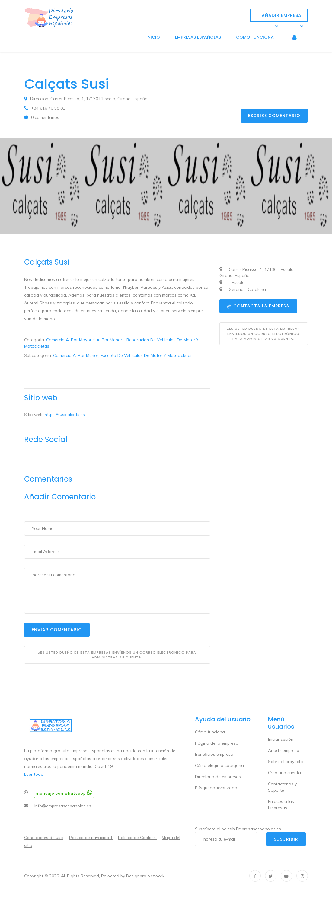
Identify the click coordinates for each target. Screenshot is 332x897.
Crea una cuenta (284, 772)
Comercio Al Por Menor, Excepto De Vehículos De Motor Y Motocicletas (123, 355)
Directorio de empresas (218, 776)
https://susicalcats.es (65, 414)
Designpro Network (145, 876)
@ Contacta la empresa (258, 306)
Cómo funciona (210, 732)
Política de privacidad (91, 837)
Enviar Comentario (57, 630)
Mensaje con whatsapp (64, 793)
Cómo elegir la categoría (219, 765)
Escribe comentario (274, 116)
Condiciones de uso (43, 837)
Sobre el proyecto (285, 761)
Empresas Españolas (198, 37)
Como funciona (255, 37)
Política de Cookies (137, 837)
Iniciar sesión (280, 739)
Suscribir (286, 839)
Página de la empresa (216, 743)
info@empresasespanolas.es (62, 806)
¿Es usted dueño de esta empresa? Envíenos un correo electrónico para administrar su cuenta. (117, 655)
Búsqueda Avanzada (216, 787)
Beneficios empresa (214, 754)
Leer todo (33, 774)
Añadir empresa (283, 750)
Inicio (153, 37)
